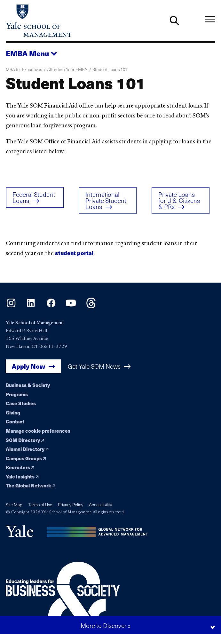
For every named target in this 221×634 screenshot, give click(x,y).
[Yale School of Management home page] (58, 20)
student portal (74, 255)
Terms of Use (40, 505)
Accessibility (100, 505)
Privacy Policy (70, 505)
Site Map (14, 505)
